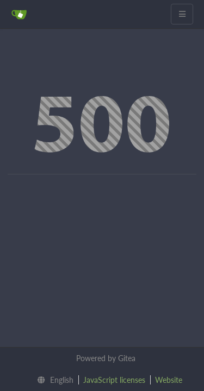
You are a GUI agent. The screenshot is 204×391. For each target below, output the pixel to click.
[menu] (52, 380)
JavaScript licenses (114, 379)
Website (168, 379)
